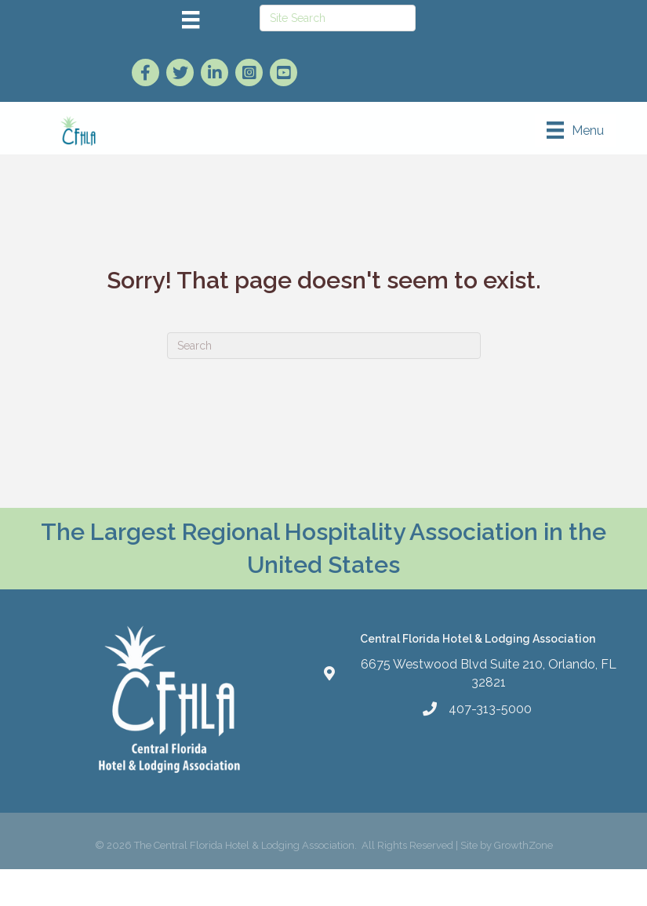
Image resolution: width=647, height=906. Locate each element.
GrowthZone (523, 845)
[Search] (324, 345)
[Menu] (190, 19)
